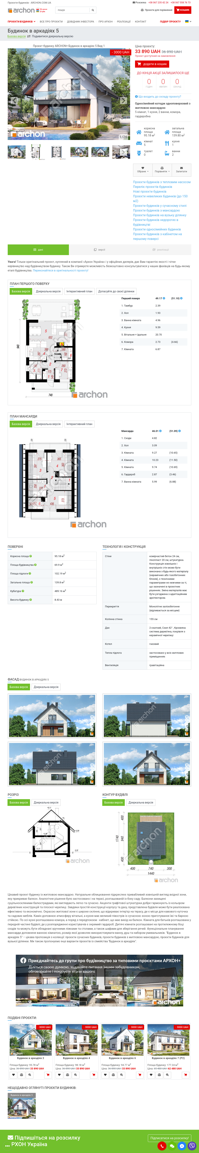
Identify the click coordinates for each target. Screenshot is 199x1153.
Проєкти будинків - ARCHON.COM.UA (29, 2)
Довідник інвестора (80, 21)
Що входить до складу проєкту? (158, 96)
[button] (162, 1146)
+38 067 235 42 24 (158, 2)
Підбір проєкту (170, 21)
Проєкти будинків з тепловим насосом (162, 182)
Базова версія (17, 36)
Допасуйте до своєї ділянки (116, 291)
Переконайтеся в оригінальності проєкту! (60, 270)
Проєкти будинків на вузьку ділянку (159, 215)
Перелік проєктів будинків (152, 187)
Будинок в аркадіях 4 (76, 1058)
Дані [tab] (38, 250)
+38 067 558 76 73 (181, 2)
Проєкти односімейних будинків (157, 229)
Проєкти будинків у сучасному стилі (160, 206)
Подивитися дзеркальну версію (52, 36)
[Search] (75, 10)
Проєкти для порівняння (156, 10)
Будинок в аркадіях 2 (30, 1058)
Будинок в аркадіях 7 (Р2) (168, 1058)
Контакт (140, 21)
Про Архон (106, 21)
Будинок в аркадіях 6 (122, 1058)
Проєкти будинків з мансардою (156, 210)
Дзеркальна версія (48, 291)
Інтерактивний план (79, 291)
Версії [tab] (99, 250)
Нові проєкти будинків (149, 191)
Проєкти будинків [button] (21, 21)
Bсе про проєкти (51, 21)
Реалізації (124, 21)
